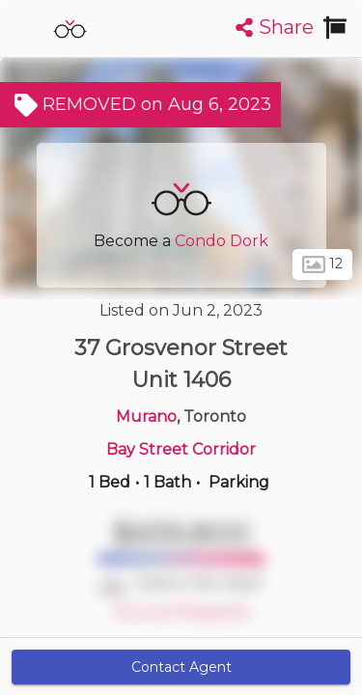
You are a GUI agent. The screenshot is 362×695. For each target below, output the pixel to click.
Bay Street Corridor (181, 449)
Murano (146, 416)
